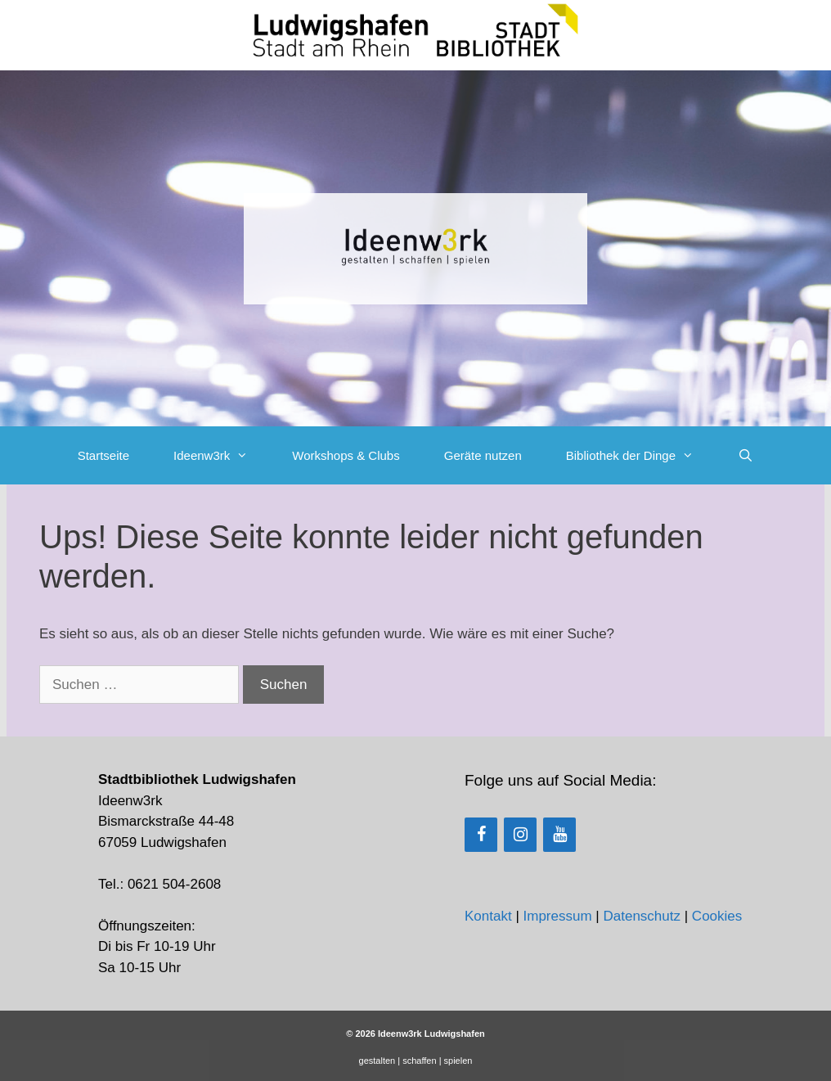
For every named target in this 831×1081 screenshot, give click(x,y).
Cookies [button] (717, 916)
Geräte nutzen (483, 455)
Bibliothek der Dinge (641, 455)
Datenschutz (642, 916)
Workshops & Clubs (345, 455)
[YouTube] (559, 835)
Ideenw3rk (221, 455)
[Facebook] (481, 835)
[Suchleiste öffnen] (745, 455)
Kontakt (488, 916)
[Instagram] (520, 835)
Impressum (557, 916)
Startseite (103, 455)
